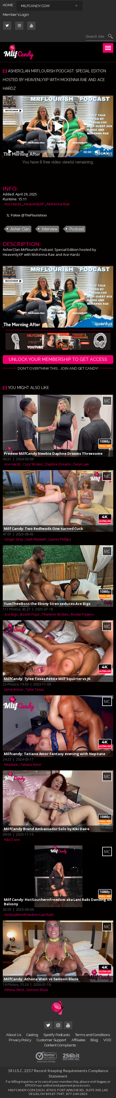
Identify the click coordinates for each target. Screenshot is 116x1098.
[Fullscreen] (106, 152)
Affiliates (78, 1040)
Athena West (14, 989)
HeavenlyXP (34, 203)
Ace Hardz (12, 203)
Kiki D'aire (12, 839)
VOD (107, 1040)
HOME (8, 5)
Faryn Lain (81, 464)
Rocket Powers (82, 614)
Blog (94, 1040)
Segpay (101, 1081)
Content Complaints (60, 1045)
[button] (58, 126)
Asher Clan (20, 229)
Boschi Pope (30, 614)
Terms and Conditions (92, 1035)
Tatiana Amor (31, 764)
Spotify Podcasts (56, 1035)
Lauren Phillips (59, 539)
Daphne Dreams (58, 464)
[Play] (10, 152)
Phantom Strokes (55, 614)
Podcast (77, 229)
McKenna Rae (58, 203)
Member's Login (16, 15)
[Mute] (97, 152)
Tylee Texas (35, 689)
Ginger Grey (13, 539)
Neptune (11, 764)
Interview (49, 229)
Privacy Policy (20, 1040)
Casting (32, 1035)
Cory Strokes (33, 464)
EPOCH (31, 1085)
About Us (13, 1035)
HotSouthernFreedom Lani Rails (29, 914)
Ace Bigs (11, 614)
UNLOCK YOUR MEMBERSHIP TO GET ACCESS (58, 359)
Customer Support (51, 1040)
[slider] (53, 151)
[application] (58, 126)
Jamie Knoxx (13, 689)
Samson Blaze (37, 989)
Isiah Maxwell (36, 539)
